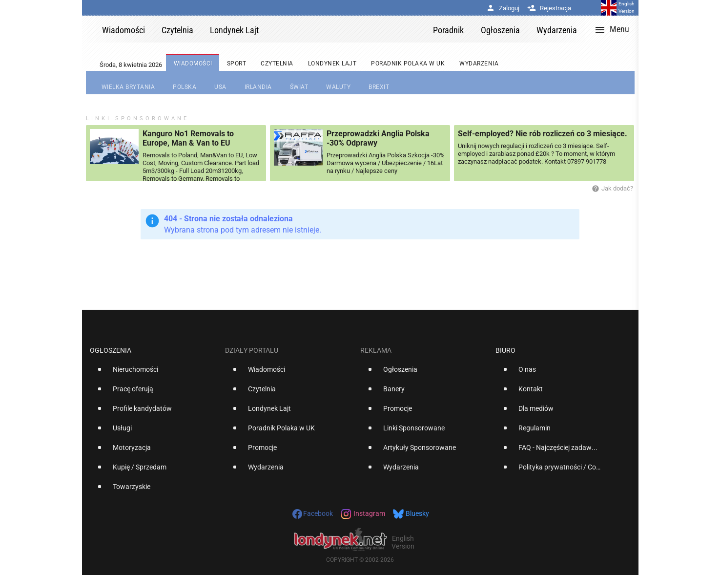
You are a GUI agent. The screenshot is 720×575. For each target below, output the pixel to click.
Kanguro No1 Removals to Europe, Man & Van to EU (188, 138)
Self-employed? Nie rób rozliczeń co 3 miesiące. (542, 133)
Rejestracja (549, 8)
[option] (153, 373)
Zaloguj (502, 8)
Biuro (505, 350)
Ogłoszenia (110, 350)
